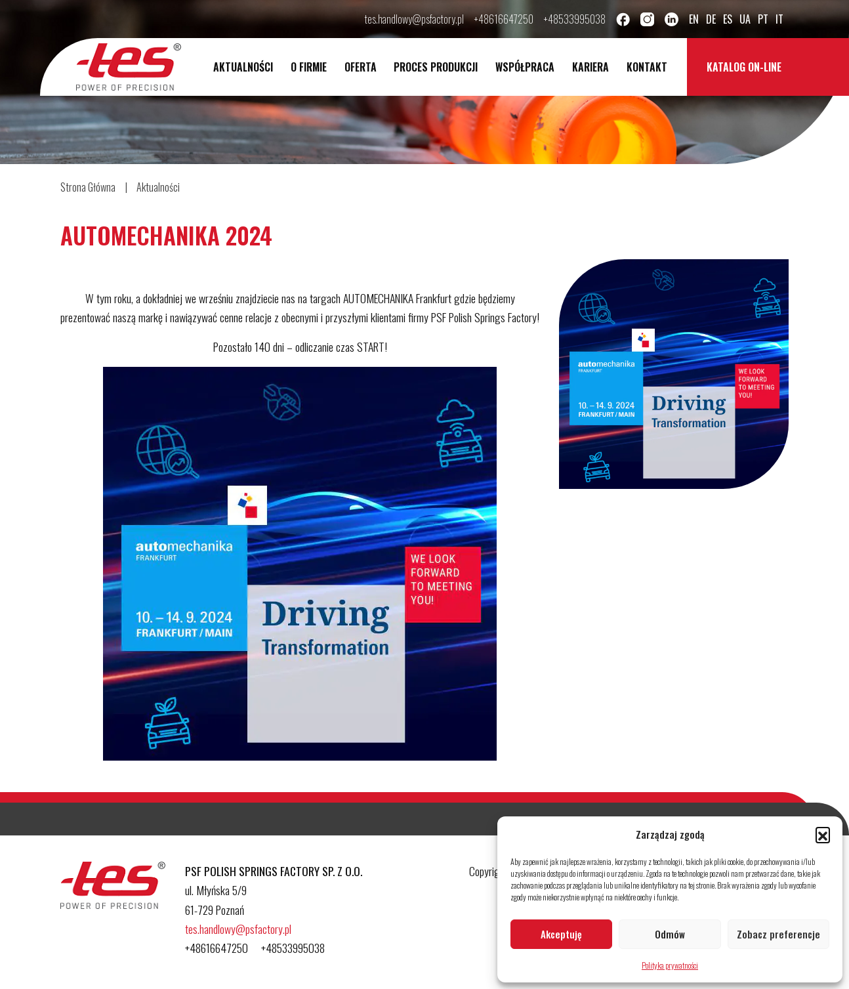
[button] (822, 834)
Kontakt (647, 67)
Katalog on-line (744, 67)
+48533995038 (575, 19)
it (779, 19)
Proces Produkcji (436, 67)
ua (745, 19)
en (694, 19)
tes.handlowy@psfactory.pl (414, 19)
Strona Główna (87, 187)
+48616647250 (503, 19)
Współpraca (524, 67)
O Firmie (309, 67)
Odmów (670, 934)
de (711, 19)
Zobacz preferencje (778, 934)
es (727, 19)
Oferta (360, 67)
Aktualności (243, 67)
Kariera (590, 67)
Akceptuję (561, 934)
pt (763, 19)
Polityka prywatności (670, 965)
